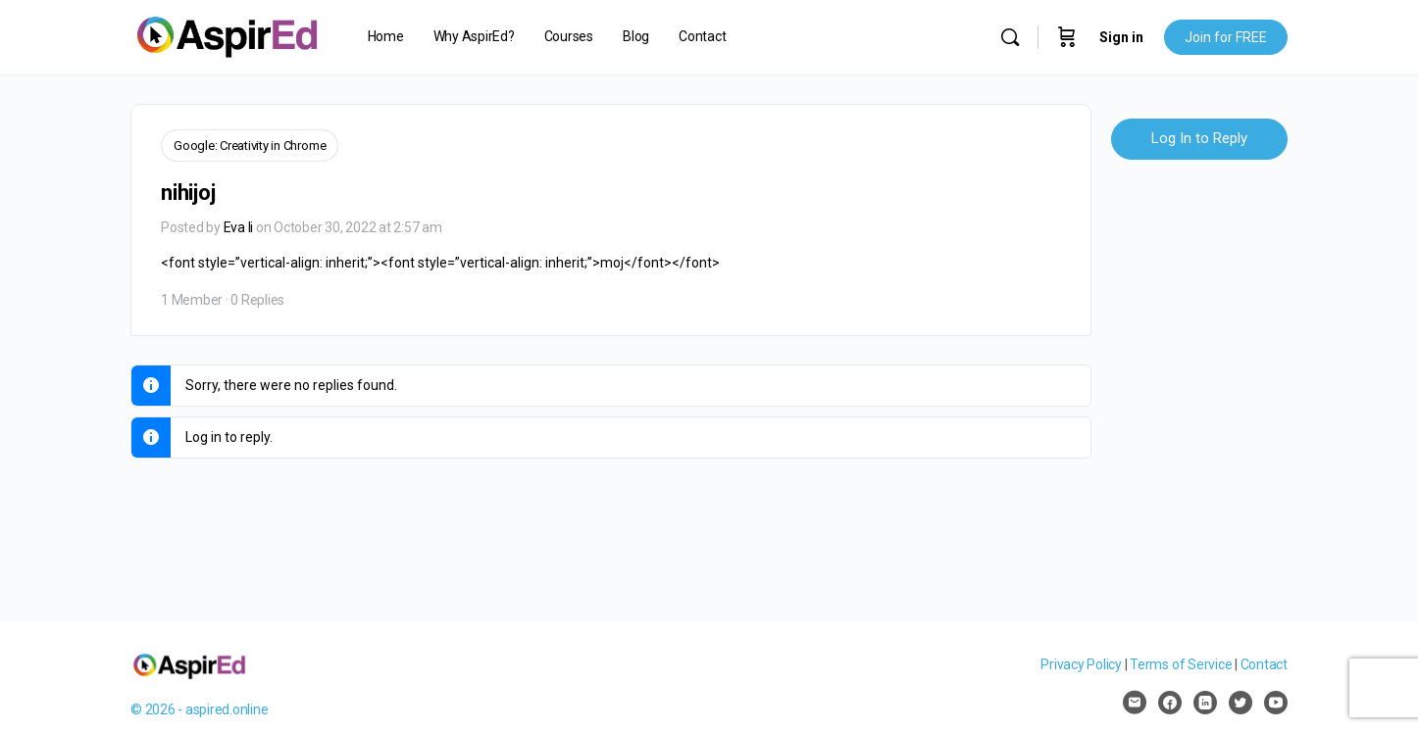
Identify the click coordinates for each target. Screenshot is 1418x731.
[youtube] (1276, 702)
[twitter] (1240, 702)
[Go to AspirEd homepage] (227, 35)
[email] (1134, 702)
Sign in (1121, 37)
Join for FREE (1226, 37)
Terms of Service (1181, 664)
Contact (1264, 664)
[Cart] (1067, 37)
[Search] (1010, 37)
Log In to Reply (1199, 138)
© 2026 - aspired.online (199, 709)
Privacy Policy (1081, 664)
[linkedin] (1205, 702)
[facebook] (1170, 702)
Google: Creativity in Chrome (250, 145)
